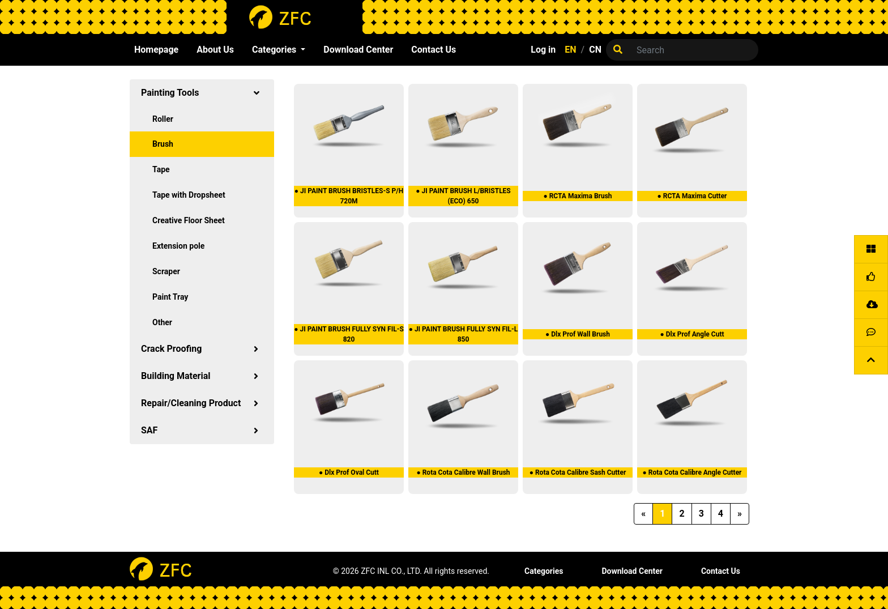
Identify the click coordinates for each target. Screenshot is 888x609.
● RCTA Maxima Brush (577, 196)
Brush (162, 143)
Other (162, 322)
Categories (543, 571)
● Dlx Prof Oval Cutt (349, 472)
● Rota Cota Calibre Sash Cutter (578, 472)
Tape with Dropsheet (188, 194)
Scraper (166, 271)
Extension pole (178, 245)
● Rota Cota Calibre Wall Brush (463, 472)
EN (570, 49)
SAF (202, 430)
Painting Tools (202, 92)
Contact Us (433, 49)
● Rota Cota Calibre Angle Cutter (691, 472)
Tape (161, 169)
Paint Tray (170, 296)
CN (595, 49)
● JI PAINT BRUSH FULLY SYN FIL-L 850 (463, 334)
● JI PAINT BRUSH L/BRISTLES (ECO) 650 (463, 196)
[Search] (694, 50)
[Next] (739, 514)
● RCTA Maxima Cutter (692, 196)
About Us (215, 49)
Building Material (202, 375)
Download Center (358, 49)
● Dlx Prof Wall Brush (577, 334)
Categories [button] (275, 49)
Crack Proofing (202, 348)
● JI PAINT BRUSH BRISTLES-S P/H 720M (348, 196)
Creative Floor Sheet (188, 220)
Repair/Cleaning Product (202, 403)
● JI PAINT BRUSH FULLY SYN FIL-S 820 (349, 334)
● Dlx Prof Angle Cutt (692, 334)
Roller (162, 118)
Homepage (156, 49)
